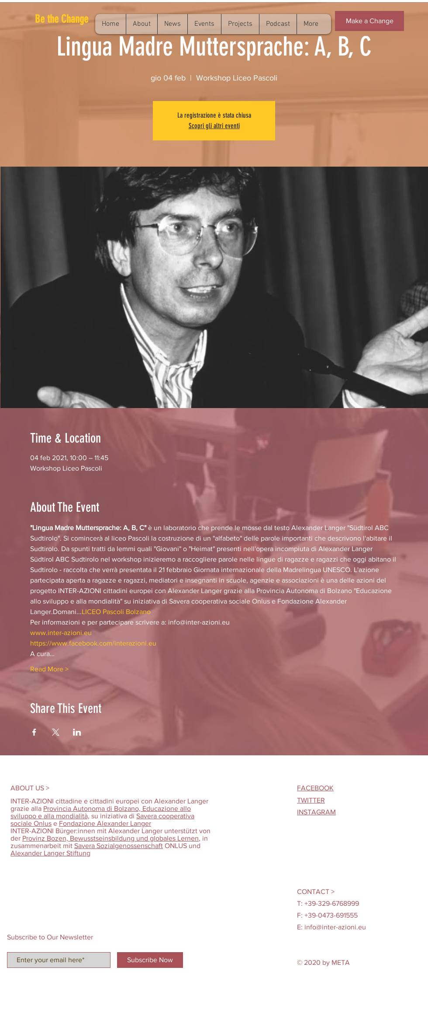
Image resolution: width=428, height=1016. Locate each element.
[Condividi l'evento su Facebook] (34, 732)
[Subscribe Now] (150, 960)
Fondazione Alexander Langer (105, 823)
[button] (74, 19)
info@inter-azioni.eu (335, 927)
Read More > (49, 669)
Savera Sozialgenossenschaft (118, 845)
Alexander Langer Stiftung (50, 853)
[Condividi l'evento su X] (56, 732)
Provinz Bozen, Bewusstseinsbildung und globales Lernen (110, 838)
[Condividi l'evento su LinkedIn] (77, 732)
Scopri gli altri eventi (214, 126)
